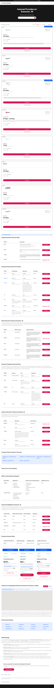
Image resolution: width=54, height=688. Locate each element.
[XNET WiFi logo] (8, 139)
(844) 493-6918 (27, 104)
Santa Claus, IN (21, 628)
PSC (4, 294)
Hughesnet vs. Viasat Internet (8, 460)
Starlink (5, 273)
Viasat (5, 310)
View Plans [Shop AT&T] (46, 332)
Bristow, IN (8, 624)
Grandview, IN (45, 624)
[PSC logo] (8, 188)
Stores (50, 586)
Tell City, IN (33, 628)
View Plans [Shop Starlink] (46, 250)
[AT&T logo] (8, 29)
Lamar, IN (20, 626)
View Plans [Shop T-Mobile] (46, 283)
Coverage (45, 586)
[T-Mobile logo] (8, 112)
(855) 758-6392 (27, 156)
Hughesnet (5, 278)
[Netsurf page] (5, 164)
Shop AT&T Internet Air (27, 574)
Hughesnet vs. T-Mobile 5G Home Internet (27, 456)
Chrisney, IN (33, 624)
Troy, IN (44, 628)
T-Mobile (5, 282)
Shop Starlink (43, 573)
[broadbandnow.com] (6, 3)
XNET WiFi (5, 305)
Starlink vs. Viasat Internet (24, 460)
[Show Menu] (52, 3)
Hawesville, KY (8, 626)
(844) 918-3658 (27, 131)
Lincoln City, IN (45, 626)
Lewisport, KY (33, 626)
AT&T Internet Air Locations (7, 589)
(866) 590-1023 (27, 50)
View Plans (27, 48)
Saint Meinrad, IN (9, 628)
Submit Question (9, 669)
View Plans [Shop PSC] (46, 295)
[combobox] (33, 589)
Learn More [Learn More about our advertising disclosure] (38, 0)
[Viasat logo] (8, 58)
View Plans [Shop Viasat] (46, 244)
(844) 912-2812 (27, 76)
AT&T (4, 299)
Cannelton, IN (21, 624)
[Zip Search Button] (35, 17)
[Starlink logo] (8, 84)
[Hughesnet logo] (8, 211)
